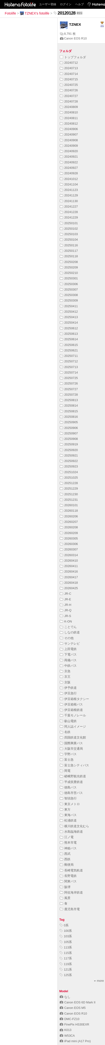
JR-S (65, 616)
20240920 (69, 151)
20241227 (69, 206)
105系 (66, 942)
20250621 (69, 350)
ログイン (65, 4)
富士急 (67, 759)
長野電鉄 (68, 876)
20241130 (69, 201)
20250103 (69, 234)
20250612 (69, 328)
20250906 (69, 428)
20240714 (69, 74)
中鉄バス (68, 665)
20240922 (69, 162)
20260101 (69, 505)
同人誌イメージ (73, 726)
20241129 (69, 195)
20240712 (69, 62)
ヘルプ (79, 4)
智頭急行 (68, 798)
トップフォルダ (73, 57)
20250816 (69, 416)
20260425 (69, 588)
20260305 (69, 538)
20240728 (69, 101)
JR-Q (65, 610)
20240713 (69, 68)
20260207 (69, 522)
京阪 (65, 682)
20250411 (69, 306)
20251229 (69, 488)
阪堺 (65, 887)
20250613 (69, 333)
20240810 (69, 112)
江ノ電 (67, 837)
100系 (66, 931)
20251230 (69, 494)
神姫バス (68, 848)
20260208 (69, 527)
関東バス (68, 881)
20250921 (69, 455)
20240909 (69, 145)
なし (65, 997)
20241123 (69, 190)
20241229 (69, 217)
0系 (64, 925)
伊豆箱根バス (71, 704)
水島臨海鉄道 (71, 831)
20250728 (69, 394)
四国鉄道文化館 (73, 737)
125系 (66, 975)
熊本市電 (68, 842)
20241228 (69, 212)
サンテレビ (70, 643)
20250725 (69, 378)
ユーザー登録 (47, 4)
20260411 (69, 566)
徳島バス (68, 787)
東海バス (68, 815)
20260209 (69, 533)
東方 (65, 809)
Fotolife (10, 13)
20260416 (69, 571)
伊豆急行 (68, 693)
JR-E (65, 599)
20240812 (69, 123)
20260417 (69, 577)
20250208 (69, 262)
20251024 (69, 472)
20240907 (69, 134)
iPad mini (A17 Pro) (75, 1041)
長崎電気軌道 (71, 870)
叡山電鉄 (68, 721)
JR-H (65, 605)
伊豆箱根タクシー (74, 699)
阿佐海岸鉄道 (71, 892)
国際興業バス (71, 743)
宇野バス (68, 754)
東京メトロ (70, 804)
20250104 (69, 239)
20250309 (69, 300)
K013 (65, 1030)
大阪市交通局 (71, 748)
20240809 (69, 107)
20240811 (69, 118)
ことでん (68, 627)
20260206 (69, 516)
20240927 (69, 168)
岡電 (65, 771)
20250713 (69, 367)
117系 (66, 958)
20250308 (69, 295)
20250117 (69, 251)
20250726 (69, 383)
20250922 (69, 461)
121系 (66, 969)
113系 (66, 947)
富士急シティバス (74, 765)
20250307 (69, 289)
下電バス (68, 654)
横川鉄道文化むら (74, 826)
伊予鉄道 (68, 688)
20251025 (69, 477)
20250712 (69, 361)
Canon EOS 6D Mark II (77, 1002)
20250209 (69, 267)
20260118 (69, 510)
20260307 (69, 549)
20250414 (69, 322)
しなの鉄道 (70, 632)
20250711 (69, 356)
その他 (67, 638)
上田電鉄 (68, 649)
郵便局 (67, 864)
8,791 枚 (68, 33)
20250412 (69, 311)
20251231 (69, 499)
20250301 (69, 278)
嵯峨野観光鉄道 (73, 776)
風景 (65, 898)
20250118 (69, 256)
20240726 (69, 90)
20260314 (69, 555)
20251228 (69, 483)
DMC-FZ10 (69, 1019)
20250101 (69, 223)
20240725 (69, 85)
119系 (66, 964)
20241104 (69, 184)
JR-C (65, 593)
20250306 (69, 284)
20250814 (69, 405)
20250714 (69, 372)
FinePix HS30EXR (74, 1024)
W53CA (67, 1035)
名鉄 (65, 732)
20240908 (69, 140)
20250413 (69, 317)
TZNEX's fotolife (35, 13)
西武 (65, 853)
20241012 (69, 179)
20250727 (69, 389)
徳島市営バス (71, 793)
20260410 (69, 560)
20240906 (69, 129)
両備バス (68, 660)
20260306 (69, 544)
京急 (65, 671)
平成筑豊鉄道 (71, 782)
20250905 (69, 422)
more (99, 980)
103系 (66, 936)
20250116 (69, 245)
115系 (66, 953)
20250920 (69, 450)
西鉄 (65, 859)
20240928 (69, 173)
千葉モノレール (73, 715)
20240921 (69, 156)
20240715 (69, 79)
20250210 (69, 273)
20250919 (69, 444)
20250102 (69, 228)
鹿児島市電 (70, 909)
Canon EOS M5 (73, 1008)
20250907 (69, 433)
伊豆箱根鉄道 (71, 710)
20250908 (69, 439)
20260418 (69, 582)
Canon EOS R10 (73, 38)
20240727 (69, 96)
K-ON (66, 621)
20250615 (69, 345)
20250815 (69, 411)
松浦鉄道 (68, 820)
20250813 (69, 400)
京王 (65, 676)
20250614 (69, 339)
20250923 (69, 466)
